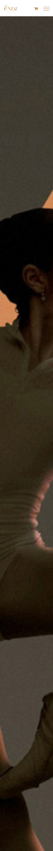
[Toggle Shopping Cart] (36, 9)
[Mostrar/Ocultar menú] (46, 9)
